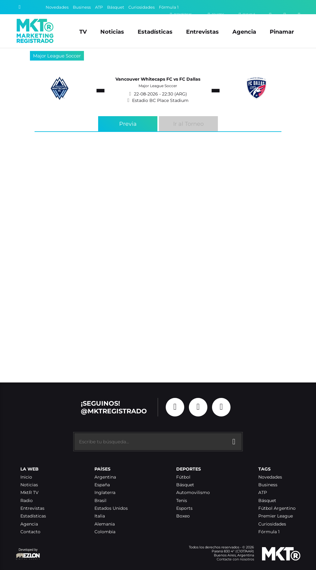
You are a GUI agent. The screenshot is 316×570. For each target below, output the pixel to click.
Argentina (105, 477)
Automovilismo (193, 492)
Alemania (104, 524)
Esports (184, 508)
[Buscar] (20, 7)
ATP (99, 7)
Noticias (112, 31)
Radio (26, 500)
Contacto (30, 532)
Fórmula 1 (169, 7)
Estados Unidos (111, 508)
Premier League (275, 516)
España (102, 485)
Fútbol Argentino (277, 508)
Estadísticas (155, 31)
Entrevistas (202, 31)
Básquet (115, 7)
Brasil (100, 500)
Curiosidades (141, 7)
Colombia (104, 532)
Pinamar (282, 31)
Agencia (244, 31)
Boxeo (183, 516)
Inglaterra (104, 492)
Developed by (28, 554)
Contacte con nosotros (235, 559)
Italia (99, 516)
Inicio (26, 477)
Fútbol (183, 477)
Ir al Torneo (188, 123)
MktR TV (29, 492)
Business (82, 7)
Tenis (181, 500)
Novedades (57, 7)
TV (83, 31)
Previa (128, 123)
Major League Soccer (57, 56)
